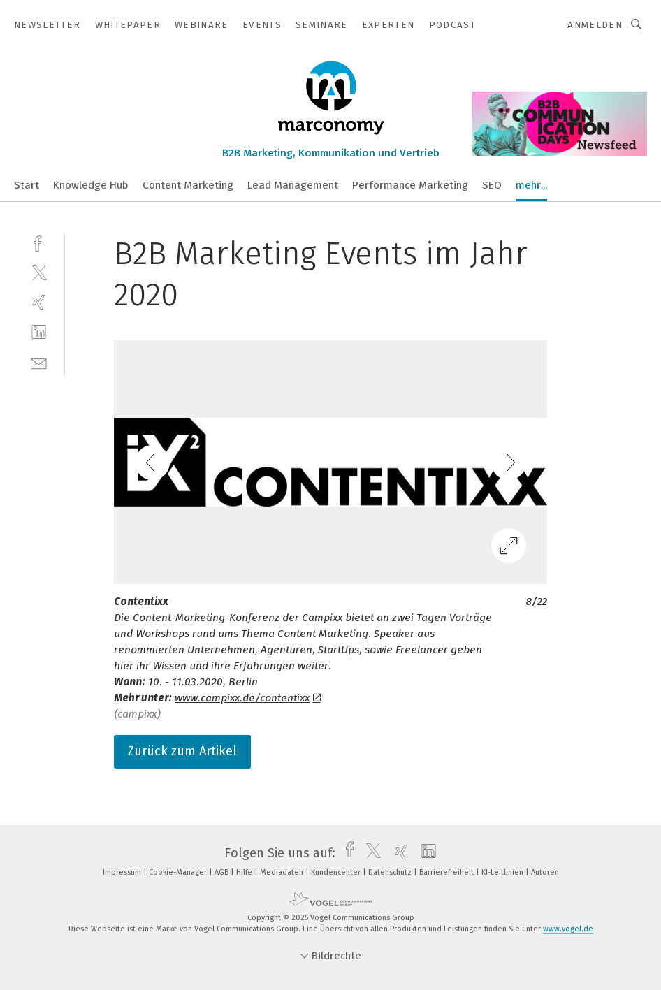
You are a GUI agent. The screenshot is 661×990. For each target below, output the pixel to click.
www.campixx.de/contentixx (248, 698)
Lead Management (292, 185)
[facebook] (39, 242)
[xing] (39, 302)
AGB (223, 872)
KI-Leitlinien (503, 872)
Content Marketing (188, 185)
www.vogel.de (568, 928)
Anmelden (595, 25)
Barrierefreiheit (447, 872)
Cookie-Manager (179, 872)
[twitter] (39, 272)
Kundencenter (337, 872)
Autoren (545, 872)
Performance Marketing (410, 185)
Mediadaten (282, 872)
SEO (492, 185)
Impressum (123, 872)
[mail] (39, 362)
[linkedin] (39, 332)
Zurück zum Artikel (182, 751)
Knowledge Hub (91, 185)
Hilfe (245, 872)
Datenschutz (391, 872)
